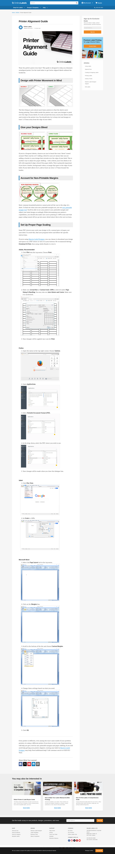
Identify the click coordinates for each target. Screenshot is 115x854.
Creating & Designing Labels (91, 72)
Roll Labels (87, 86)
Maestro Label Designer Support (90, 82)
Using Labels (88, 66)
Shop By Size (15, 830)
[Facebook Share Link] (20, 764)
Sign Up (92, 32)
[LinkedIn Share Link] (33, 764)
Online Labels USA (72, 834)
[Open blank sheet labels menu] (19, 7)
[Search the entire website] (54, 2)
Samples (51, 836)
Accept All (99, 850)
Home (13, 12)
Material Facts (88, 69)
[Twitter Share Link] (25, 764)
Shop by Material (16, 832)
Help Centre (52, 830)
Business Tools (34, 834)
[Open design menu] (34, 7)
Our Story (70, 830)
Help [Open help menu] (45, 7)
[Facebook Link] (69, 840)
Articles (17, 12)
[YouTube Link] (80, 840)
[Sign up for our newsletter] (92, 27)
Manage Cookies (89, 850)
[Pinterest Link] (77, 840)
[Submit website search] (76, 3)
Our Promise (71, 832)
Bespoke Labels (16, 836)
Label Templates (34, 832)
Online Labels (28, 26)
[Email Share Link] (38, 764)
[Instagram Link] (72, 840)
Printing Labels (88, 75)
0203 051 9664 (98, 7)
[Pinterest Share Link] (29, 764)
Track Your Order (53, 834)
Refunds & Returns (53, 838)
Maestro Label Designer (37, 239)
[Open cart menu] (98, 3)
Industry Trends (88, 78)
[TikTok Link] (74, 840)
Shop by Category (16, 834)
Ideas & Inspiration (35, 836)
